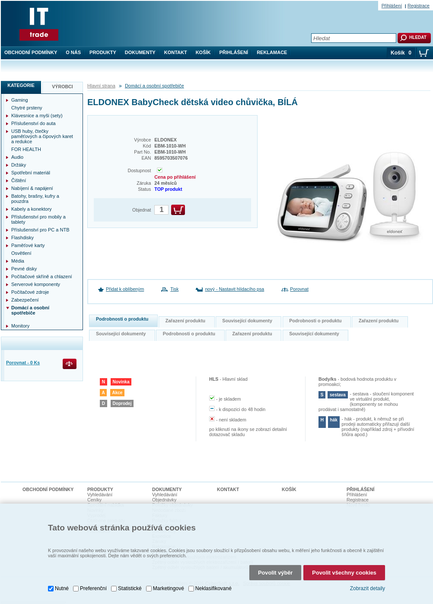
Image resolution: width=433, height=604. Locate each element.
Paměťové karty (28, 245)
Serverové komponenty (35, 284)
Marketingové (168, 588)
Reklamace (272, 52)
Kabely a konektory (31, 209)
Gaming (19, 100)
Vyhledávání (99, 494)
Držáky (18, 164)
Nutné (62, 588)
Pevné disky (24, 268)
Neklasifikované (213, 588)
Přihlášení (234, 52)
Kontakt (175, 52)
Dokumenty (140, 52)
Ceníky (94, 499)
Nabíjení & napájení (32, 188)
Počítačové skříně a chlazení (41, 276)
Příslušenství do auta (33, 123)
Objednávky (164, 499)
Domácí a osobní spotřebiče (154, 85)
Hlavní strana (101, 85)
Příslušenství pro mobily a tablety (38, 219)
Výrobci (62, 86)
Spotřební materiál (30, 172)
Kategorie (21, 85)
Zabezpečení (25, 299)
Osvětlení (21, 253)
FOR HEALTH (26, 149)
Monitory (20, 325)
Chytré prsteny (26, 107)
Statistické (130, 588)
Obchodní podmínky (30, 52)
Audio (17, 157)
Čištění (18, 180)
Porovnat (299, 289)
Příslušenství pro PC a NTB (40, 229)
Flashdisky (22, 237)
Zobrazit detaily (367, 588)
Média (17, 260)
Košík (203, 52)
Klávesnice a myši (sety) (37, 115)
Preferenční (93, 588)
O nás (73, 52)
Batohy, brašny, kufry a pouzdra (35, 198)
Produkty (102, 52)
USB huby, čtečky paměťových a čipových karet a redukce (42, 136)
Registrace (419, 5)
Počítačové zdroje (30, 292)
